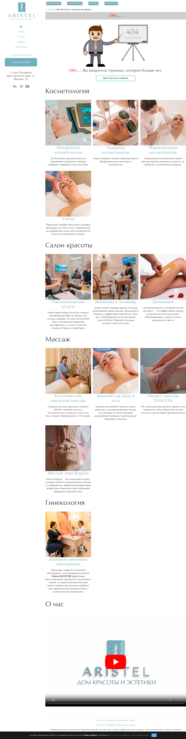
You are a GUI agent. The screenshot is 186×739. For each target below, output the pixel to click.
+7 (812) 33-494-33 (21, 55)
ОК (154, 735)
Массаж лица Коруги (68, 473)
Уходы (68, 218)
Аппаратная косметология (68, 150)
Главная (50, 9)
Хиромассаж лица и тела (115, 398)
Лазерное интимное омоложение (68, 562)
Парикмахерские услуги (68, 304)
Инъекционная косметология (163, 150)
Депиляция (163, 302)
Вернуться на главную (115, 78)
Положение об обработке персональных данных (116, 725)
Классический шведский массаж (68, 398)
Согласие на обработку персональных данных (116, 720)
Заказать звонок (21, 62)
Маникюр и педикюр (115, 302)
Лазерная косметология (115, 150)
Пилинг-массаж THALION (163, 398)
